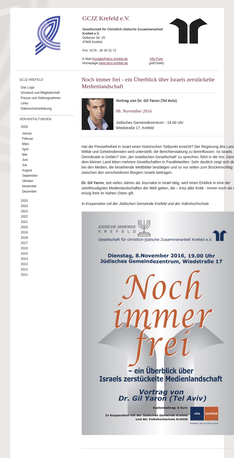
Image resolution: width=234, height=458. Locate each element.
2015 (24, 253)
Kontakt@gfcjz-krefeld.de (110, 59)
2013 (24, 264)
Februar (27, 139)
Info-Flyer (156, 59)
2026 (24, 127)
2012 (24, 269)
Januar (27, 133)
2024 (24, 206)
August (27, 170)
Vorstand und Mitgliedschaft (40, 93)
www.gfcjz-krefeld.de (113, 63)
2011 (24, 275)
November (29, 186)
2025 (24, 201)
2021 (24, 222)
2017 (24, 243)
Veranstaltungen (35, 119)
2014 (24, 259)
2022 (24, 216)
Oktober (28, 181)
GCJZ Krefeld (31, 80)
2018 (24, 238)
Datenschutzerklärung (36, 108)
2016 (24, 248)
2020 (24, 227)
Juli (24, 165)
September (30, 175)
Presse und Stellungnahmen (41, 98)
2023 (24, 211)
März (25, 144)
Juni (25, 160)
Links (24, 103)
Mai (24, 154)
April (25, 149)
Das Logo (27, 87)
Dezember (29, 191)
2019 (24, 232)
